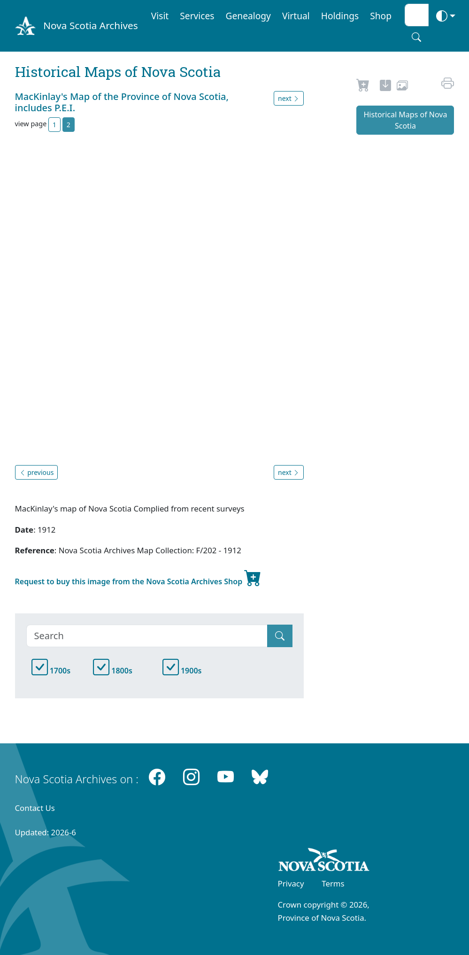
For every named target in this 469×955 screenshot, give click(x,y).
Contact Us (35, 807)
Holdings (340, 15)
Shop (381, 15)
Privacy (291, 883)
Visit (160, 15)
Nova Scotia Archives (90, 25)
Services (197, 15)
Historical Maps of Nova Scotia (405, 120)
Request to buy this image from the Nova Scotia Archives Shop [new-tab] (138, 577)
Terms (333, 883)
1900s (182, 670)
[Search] (147, 636)
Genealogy (248, 15)
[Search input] (417, 15)
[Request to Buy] (363, 87)
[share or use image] (402, 87)
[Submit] (279, 636)
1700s (51, 670)
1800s (112, 670)
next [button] (289, 98)
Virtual (296, 15)
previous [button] (36, 472)
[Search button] (416, 37)
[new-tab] (385, 87)
